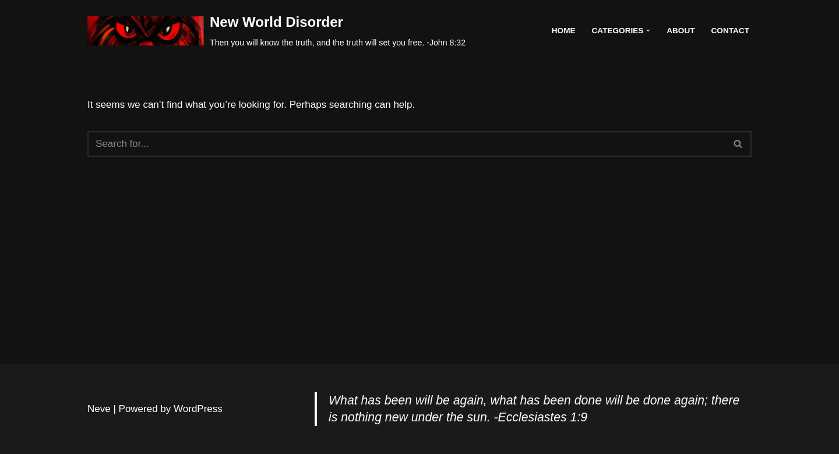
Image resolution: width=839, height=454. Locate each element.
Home (564, 30)
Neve (99, 408)
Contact (730, 30)
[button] (648, 31)
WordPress (198, 408)
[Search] (406, 144)
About (681, 30)
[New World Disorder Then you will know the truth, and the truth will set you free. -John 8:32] (276, 30)
